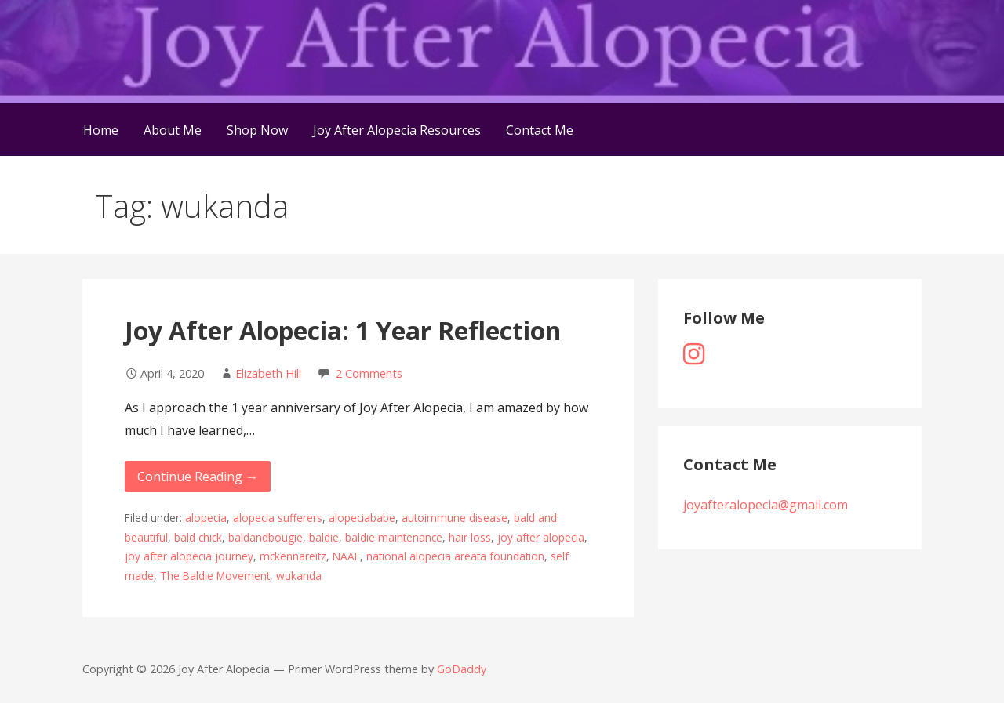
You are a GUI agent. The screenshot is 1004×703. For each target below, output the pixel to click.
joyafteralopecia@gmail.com (765, 504)
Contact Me (539, 130)
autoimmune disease (454, 517)
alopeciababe (362, 517)
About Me (173, 130)
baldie (324, 537)
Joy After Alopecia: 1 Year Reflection (343, 330)
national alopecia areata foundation (455, 556)
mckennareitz (293, 556)
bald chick (198, 537)
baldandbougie (265, 537)
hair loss (470, 537)
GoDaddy (461, 668)
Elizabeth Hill (268, 373)
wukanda (299, 575)
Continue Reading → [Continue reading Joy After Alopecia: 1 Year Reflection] (197, 476)
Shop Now (257, 130)
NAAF (346, 556)
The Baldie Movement (215, 575)
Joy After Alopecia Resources (397, 130)
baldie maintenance (393, 537)
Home (100, 130)
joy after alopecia (540, 537)
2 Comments (369, 373)
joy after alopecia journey (189, 556)
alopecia (206, 517)
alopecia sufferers (277, 517)
